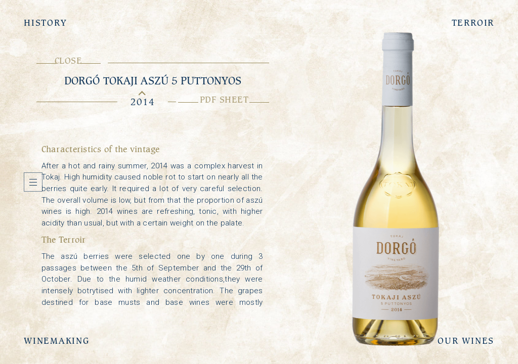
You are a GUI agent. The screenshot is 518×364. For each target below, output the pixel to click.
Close (68, 60)
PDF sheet (224, 99)
